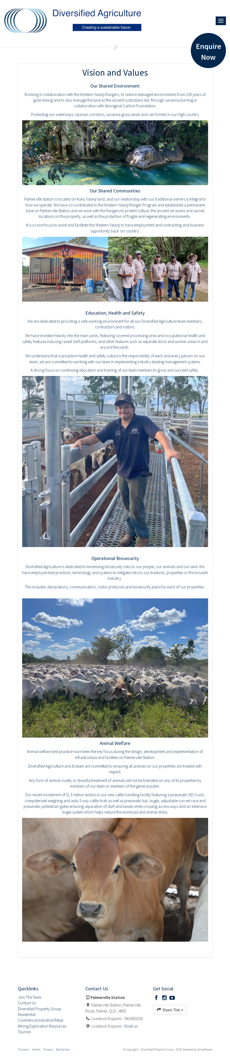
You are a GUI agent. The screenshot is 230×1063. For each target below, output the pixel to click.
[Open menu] (221, 20)
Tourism (23, 1049)
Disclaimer (63, 1049)
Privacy (48, 1049)
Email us (131, 1026)
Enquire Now (208, 51)
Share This (169, 1009)
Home (36, 1049)
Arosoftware (205, 1049)
